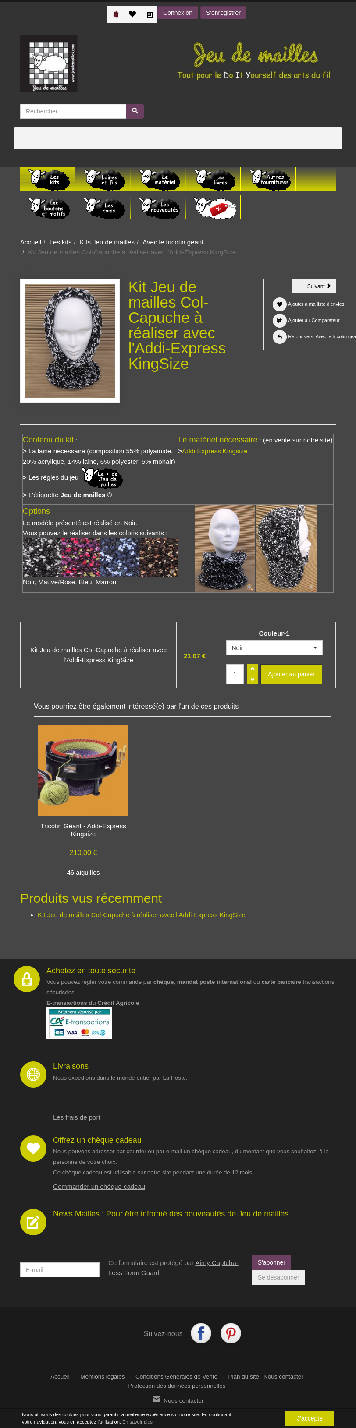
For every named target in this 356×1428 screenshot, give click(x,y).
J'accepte (310, 1418)
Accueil (30, 242)
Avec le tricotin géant (172, 242)
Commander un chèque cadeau (99, 1186)
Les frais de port (76, 1117)
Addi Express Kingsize (214, 451)
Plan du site (243, 1376)
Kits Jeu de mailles (107, 242)
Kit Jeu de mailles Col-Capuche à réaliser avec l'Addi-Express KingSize (142, 915)
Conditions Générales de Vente (176, 1376)
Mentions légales (102, 1376)
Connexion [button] (177, 12)
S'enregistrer (223, 12)
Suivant (321, 288)
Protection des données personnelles (176, 1385)
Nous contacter (283, 1376)
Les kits (61, 242)
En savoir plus (137, 1421)
